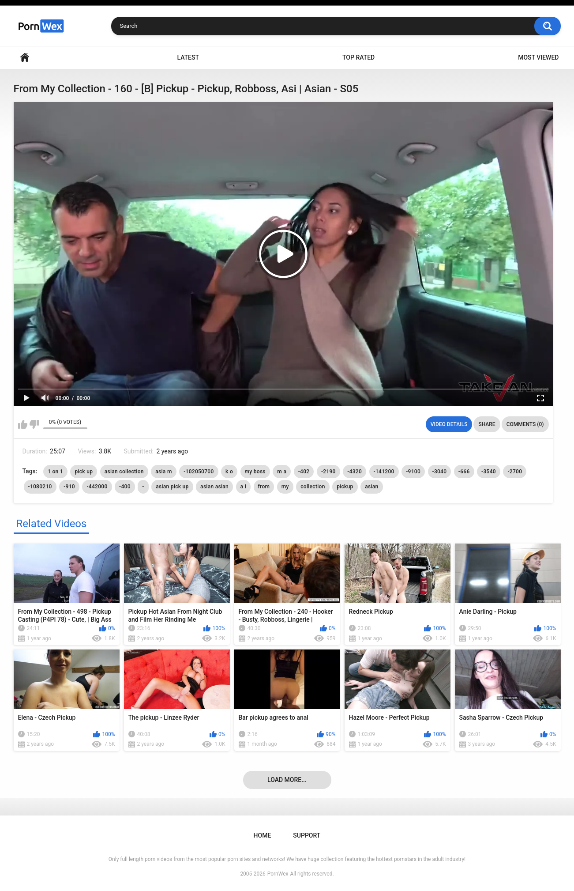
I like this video (22, 424)
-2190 (328, 471)
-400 (125, 486)
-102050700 (199, 471)
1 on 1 (55, 471)
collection (312, 486)
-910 (69, 486)
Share (486, 424)
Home (25, 57)
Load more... (287, 779)
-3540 (488, 471)
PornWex (278, 874)
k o (229, 471)
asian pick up (172, 486)
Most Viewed (538, 57)
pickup (345, 486)
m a (281, 471)
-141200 (384, 471)
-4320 (354, 471)
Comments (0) (525, 424)
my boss (255, 471)
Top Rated (358, 57)
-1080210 (40, 486)
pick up (84, 471)
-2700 (514, 471)
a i (243, 486)
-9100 (413, 471)
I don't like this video (34, 424)
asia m (163, 471)
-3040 (439, 471)
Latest (188, 57)
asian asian (214, 486)
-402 (304, 471)
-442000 (96, 486)
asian (371, 486)
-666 (464, 471)
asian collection (124, 471)
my (285, 486)
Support (306, 835)
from (264, 486)
